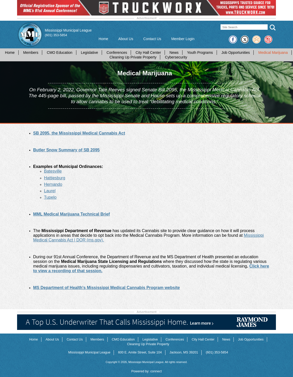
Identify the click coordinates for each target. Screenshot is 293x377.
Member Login (183, 39)
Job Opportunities (235, 52)
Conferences (117, 52)
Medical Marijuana (273, 52)
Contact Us (152, 39)
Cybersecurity (176, 57)
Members (30, 52)
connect (156, 371)
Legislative (89, 52)
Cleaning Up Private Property (132, 57)
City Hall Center (148, 52)
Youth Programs (200, 52)
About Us (125, 39)
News (174, 52)
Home (103, 39)
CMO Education (59, 52)
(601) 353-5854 (56, 35)
